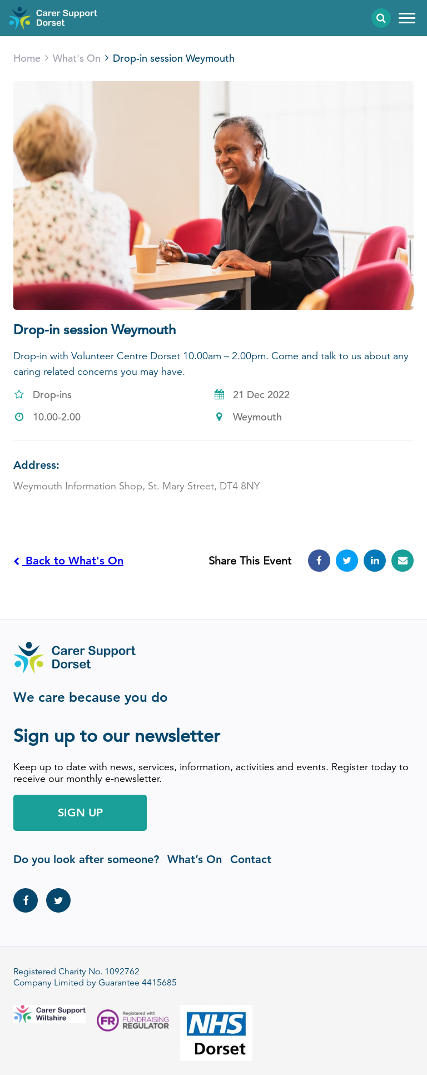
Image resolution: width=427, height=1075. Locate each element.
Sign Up (80, 812)
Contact (250, 859)
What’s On (194, 859)
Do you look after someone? (86, 859)
